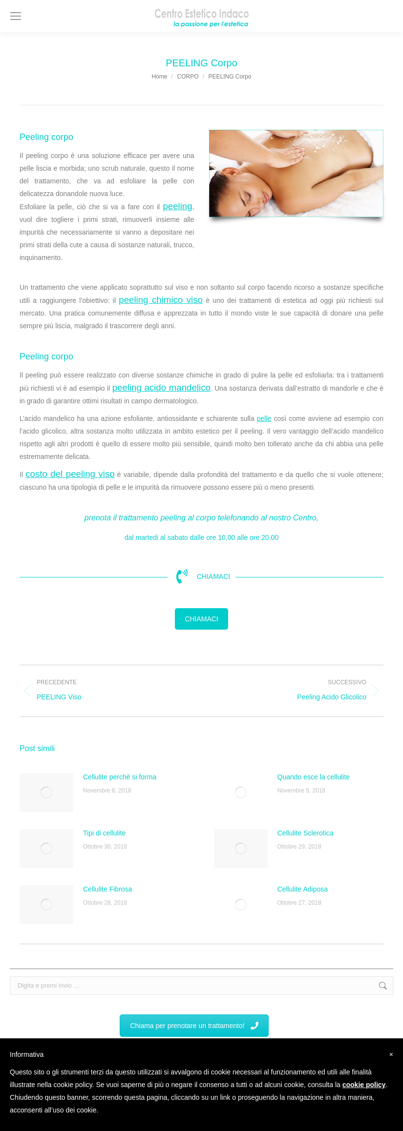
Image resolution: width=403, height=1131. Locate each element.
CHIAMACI (201, 619)
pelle (264, 418)
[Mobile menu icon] (15, 16)
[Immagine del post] (46, 792)
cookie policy (364, 1085)
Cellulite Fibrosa (107, 889)
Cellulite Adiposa (302, 889)
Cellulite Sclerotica (305, 833)
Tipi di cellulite (104, 833)
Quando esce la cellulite (313, 777)
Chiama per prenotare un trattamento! (194, 1026)
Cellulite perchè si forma (119, 777)
